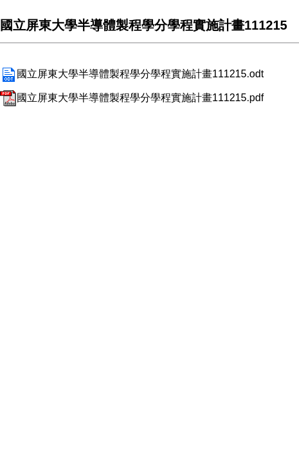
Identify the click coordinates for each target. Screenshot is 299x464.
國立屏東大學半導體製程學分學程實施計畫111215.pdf (132, 97)
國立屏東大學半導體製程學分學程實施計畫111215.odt (132, 73)
